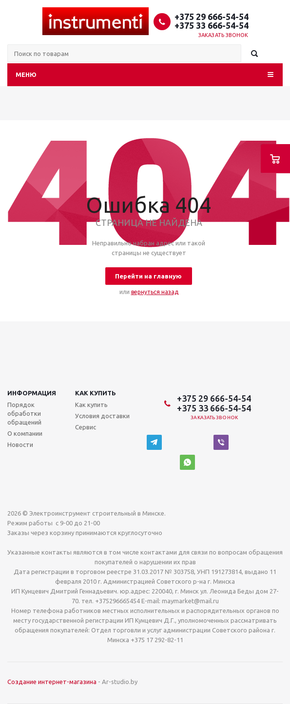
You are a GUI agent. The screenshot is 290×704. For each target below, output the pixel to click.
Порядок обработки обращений (24, 413)
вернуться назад (154, 292)
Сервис (85, 427)
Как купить (95, 392)
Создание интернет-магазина (52, 681)
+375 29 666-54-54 (211, 16)
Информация (31, 392)
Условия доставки (102, 415)
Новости (20, 444)
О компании (24, 433)
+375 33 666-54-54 (211, 25)
